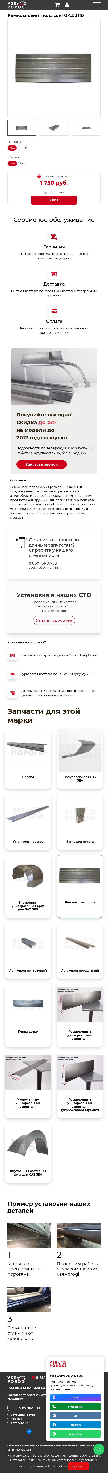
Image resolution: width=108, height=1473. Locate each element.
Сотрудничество (22, 1414)
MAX (75, 1397)
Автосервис (19, 1423)
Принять (78, 1466)
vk (75, 1415)
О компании (29, 1407)
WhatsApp (75, 1433)
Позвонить (75, 1406)
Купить (54, 200)
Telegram (75, 1424)
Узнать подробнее (54, 620)
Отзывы (16, 1419)
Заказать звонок (41, 464)
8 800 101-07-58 (43, 563)
